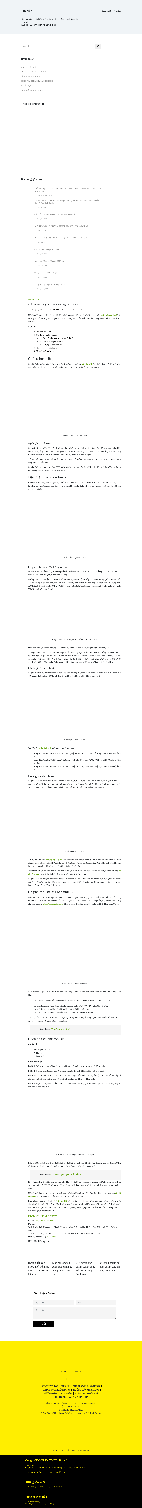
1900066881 (52, 1237)
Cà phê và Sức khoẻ (30, 76)
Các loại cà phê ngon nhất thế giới (66, 1174)
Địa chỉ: (31, 1224)
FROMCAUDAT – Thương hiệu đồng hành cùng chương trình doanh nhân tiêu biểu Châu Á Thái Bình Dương (66, 201)
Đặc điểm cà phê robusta (45, 335)
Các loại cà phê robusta (51, 341)
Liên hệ (65, 1386)
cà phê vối (87, 364)
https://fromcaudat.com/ (53, 904)
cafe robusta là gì (109, 315)
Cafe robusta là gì (42, 332)
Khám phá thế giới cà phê (33, 72)
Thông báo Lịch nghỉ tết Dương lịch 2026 (50, 284)
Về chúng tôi (50, 1386)
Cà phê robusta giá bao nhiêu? (47, 348)
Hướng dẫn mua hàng (86, 1390)
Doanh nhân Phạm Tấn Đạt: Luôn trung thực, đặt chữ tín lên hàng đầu (61, 238)
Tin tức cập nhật (29, 67)
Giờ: (30, 1230)
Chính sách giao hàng (86, 1386)
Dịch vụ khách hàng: (37, 1237)
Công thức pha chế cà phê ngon (37, 81)
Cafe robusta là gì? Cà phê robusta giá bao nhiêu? (53, 304)
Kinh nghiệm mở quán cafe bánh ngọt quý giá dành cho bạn (62, 1268)
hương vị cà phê (54, 860)
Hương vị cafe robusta (51, 345)
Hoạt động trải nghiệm (32, 90)
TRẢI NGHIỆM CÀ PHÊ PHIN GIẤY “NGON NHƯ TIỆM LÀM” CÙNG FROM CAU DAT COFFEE (67, 190)
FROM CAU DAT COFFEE (42, 1216)
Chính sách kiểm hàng (56, 1390)
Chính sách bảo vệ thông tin (71, 1397)
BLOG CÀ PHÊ (33, 300)
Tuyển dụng (27, 86)
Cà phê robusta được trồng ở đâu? (56, 338)
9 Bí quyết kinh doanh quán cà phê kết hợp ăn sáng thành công (85, 1268)
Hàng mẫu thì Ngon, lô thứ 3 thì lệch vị (49, 261)
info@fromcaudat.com (44, 1220)
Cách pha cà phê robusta (45, 351)
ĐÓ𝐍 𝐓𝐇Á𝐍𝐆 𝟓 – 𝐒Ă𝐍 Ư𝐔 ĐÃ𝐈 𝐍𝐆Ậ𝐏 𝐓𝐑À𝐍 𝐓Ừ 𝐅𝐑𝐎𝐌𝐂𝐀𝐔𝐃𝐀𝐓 (61, 226)
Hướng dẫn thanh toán (57, 1393)
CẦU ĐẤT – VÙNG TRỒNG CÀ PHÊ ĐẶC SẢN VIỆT (55, 214)
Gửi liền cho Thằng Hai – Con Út (47, 249)
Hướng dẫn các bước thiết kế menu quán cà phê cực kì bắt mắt (38, 1268)
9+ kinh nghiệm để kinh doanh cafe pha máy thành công (110, 1266)
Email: (31, 1220)
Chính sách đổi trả (86, 1393)
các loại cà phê (44, 748)
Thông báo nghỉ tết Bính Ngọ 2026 (47, 273)
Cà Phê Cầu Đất (59, 1201)
